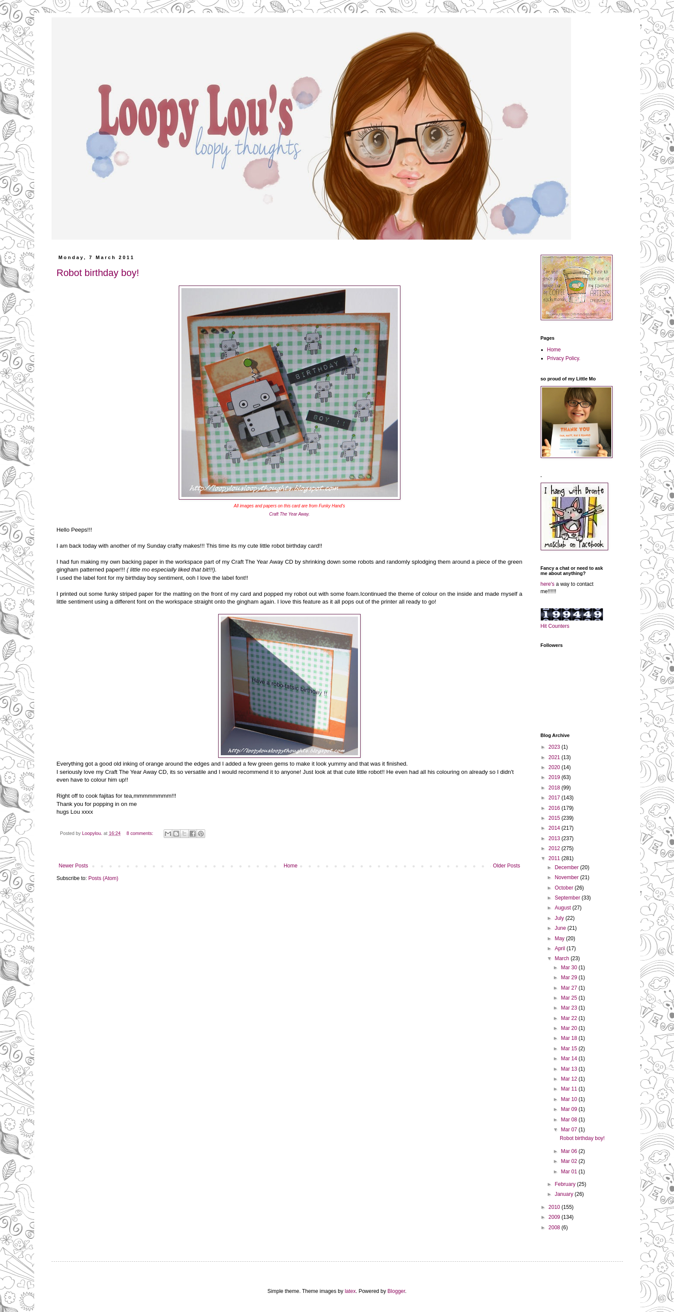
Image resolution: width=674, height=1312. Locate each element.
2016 (554, 808)
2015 (554, 818)
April (560, 948)
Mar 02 (570, 1161)
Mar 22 (570, 1018)
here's (548, 584)
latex (350, 1291)
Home (290, 866)
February (566, 1184)
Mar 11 (570, 1089)
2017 (554, 798)
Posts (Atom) (103, 878)
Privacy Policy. (563, 358)
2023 (554, 747)
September (568, 898)
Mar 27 (570, 988)
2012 (554, 848)
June (561, 928)
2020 (554, 767)
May (560, 938)
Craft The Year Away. (289, 514)
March (563, 958)
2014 (554, 828)
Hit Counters (555, 626)
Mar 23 (570, 1008)
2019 (554, 777)
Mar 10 (570, 1099)
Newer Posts (73, 866)
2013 (554, 838)
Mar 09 (570, 1109)
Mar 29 (570, 977)
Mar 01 (570, 1172)
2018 (554, 788)
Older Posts (506, 866)
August (563, 908)
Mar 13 (570, 1069)
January (564, 1194)
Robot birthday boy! (98, 272)
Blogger (396, 1291)
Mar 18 (570, 1038)
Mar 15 (570, 1049)
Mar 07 (570, 1130)
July (560, 918)
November (567, 877)
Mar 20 (570, 1028)
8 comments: (140, 833)
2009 (554, 1217)
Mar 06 (570, 1151)
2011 (554, 858)
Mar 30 (570, 968)
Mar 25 (570, 998)
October (564, 888)
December (567, 867)
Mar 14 (570, 1058)
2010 (554, 1207)
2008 (554, 1227)
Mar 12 (570, 1079)
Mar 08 (570, 1120)
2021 (554, 757)
